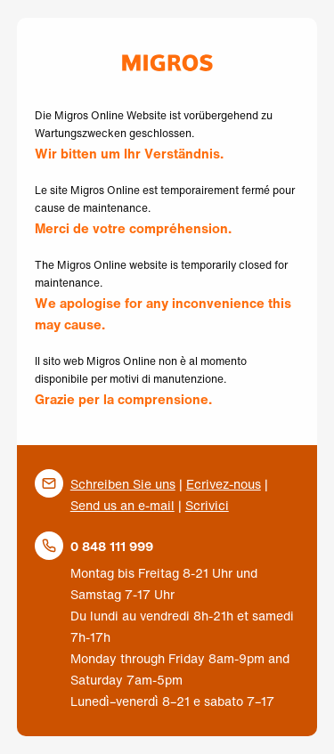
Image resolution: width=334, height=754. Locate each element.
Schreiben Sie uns (122, 483)
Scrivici (207, 505)
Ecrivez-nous (223, 483)
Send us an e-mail (122, 505)
